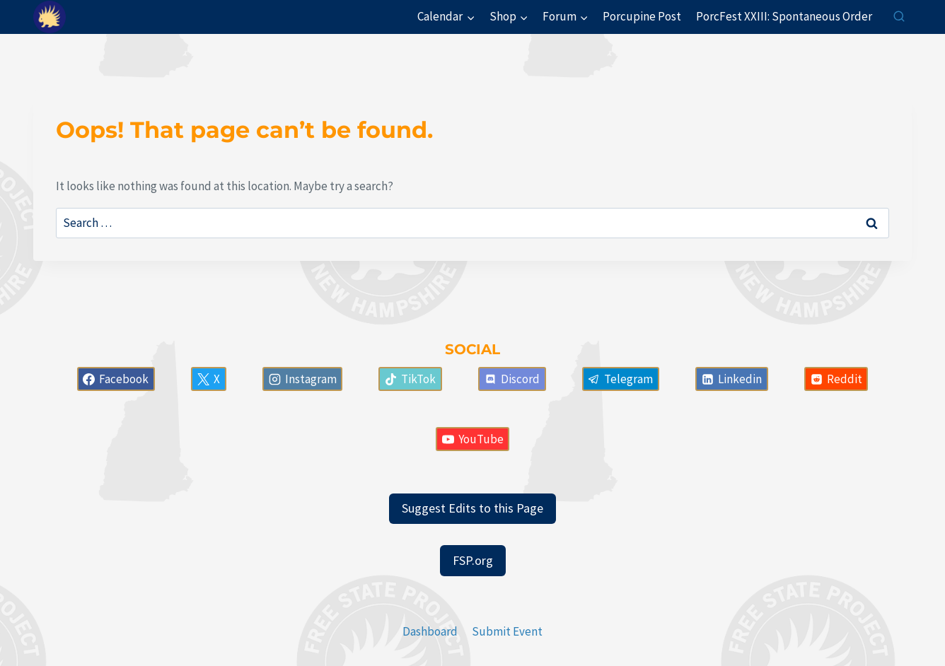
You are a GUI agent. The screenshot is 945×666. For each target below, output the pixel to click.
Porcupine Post (642, 16)
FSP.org (473, 560)
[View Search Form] (899, 17)
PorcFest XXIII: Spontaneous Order (784, 16)
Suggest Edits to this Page (472, 508)
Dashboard (430, 631)
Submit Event (507, 631)
